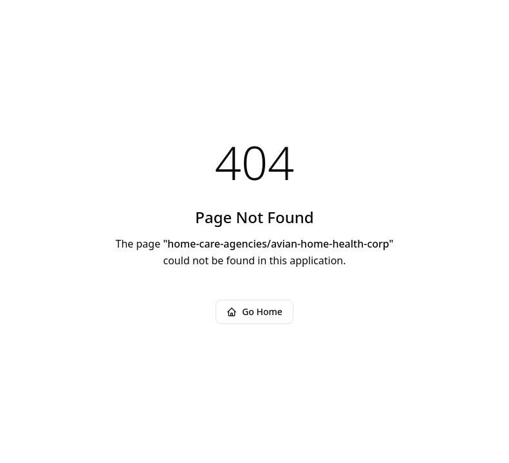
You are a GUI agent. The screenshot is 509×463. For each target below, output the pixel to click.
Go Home (254, 311)
